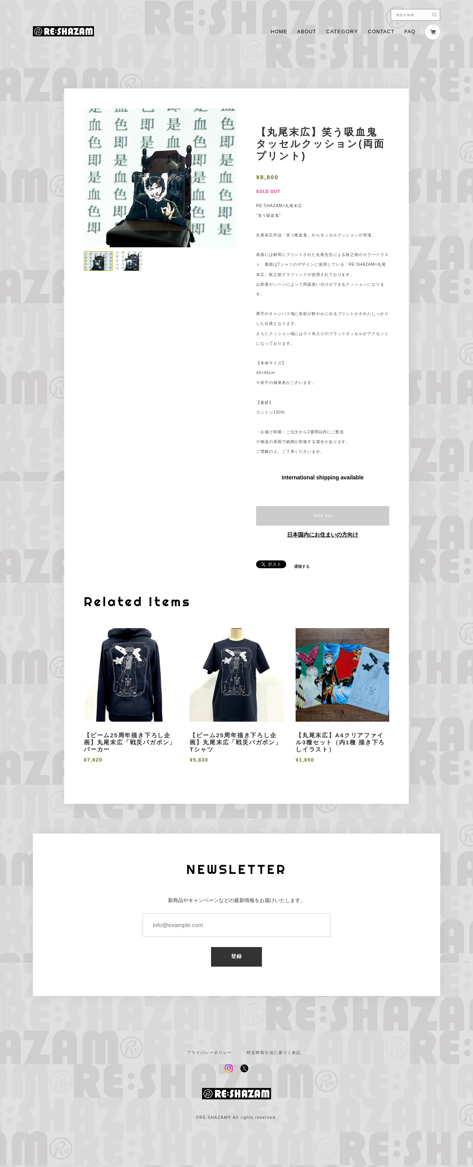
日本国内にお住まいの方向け (322, 534)
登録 (236, 956)
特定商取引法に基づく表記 (274, 1053)
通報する (302, 567)
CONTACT (381, 31)
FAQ (410, 31)
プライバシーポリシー (209, 1053)
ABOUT (306, 31)
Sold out (322, 515)
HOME (279, 31)
